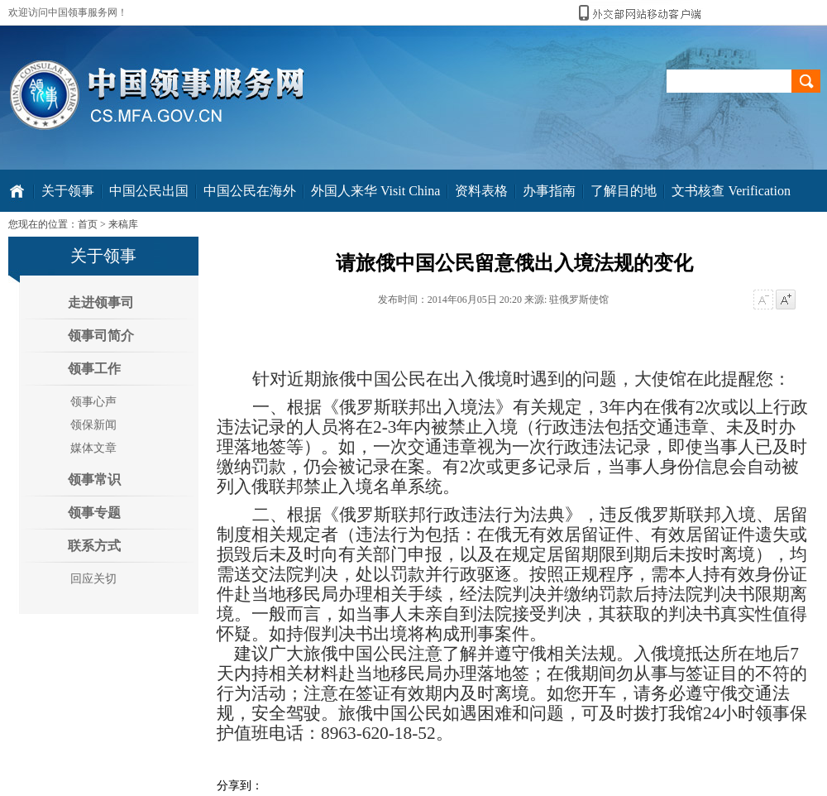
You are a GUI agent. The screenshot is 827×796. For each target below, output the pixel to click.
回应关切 (93, 579)
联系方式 (94, 546)
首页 (88, 224)
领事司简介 (101, 335)
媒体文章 (93, 448)
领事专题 (94, 513)
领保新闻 (93, 425)
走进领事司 (101, 302)
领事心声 (93, 402)
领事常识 (94, 479)
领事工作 (94, 369)
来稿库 (123, 224)
